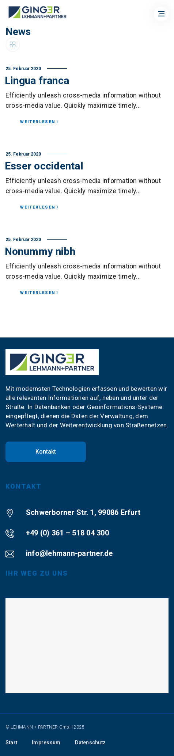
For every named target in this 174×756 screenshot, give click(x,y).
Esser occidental (44, 166)
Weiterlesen (39, 121)
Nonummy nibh (40, 251)
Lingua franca (37, 81)
